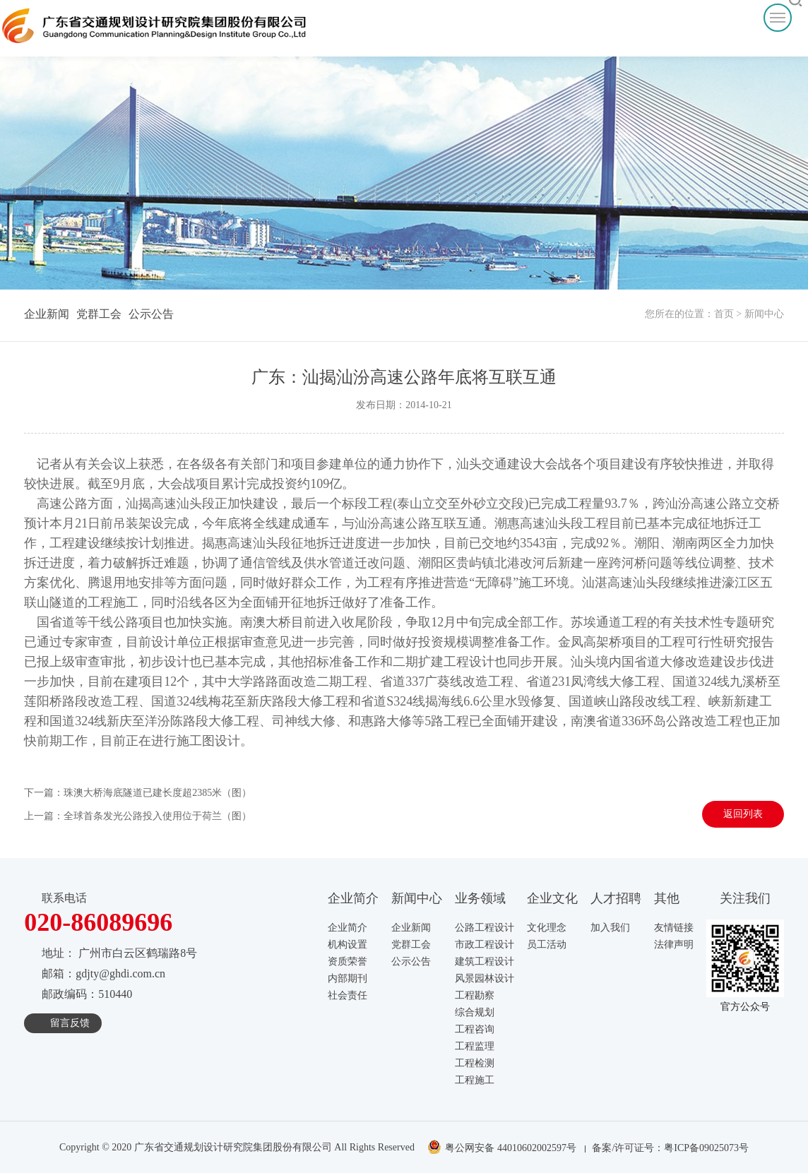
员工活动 (546, 944)
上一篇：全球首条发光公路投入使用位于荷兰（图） (137, 816)
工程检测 (474, 1063)
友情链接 (674, 927)
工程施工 (474, 1080)
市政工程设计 (484, 944)
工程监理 (474, 1046)
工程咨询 (474, 1029)
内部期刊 (347, 978)
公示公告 (151, 314)
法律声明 (674, 944)
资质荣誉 (347, 961)
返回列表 (743, 814)
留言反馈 (70, 1023)
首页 (724, 314)
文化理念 (546, 927)
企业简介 (347, 927)
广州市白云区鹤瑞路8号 (137, 953)
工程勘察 (474, 995)
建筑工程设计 (484, 961)
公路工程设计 (484, 927)
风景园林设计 (484, 978)
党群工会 (98, 314)
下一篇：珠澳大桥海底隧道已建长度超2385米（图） (137, 792)
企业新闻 (46, 314)
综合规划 (474, 1012)
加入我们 (610, 927)
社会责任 (347, 995)
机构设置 (347, 944)
